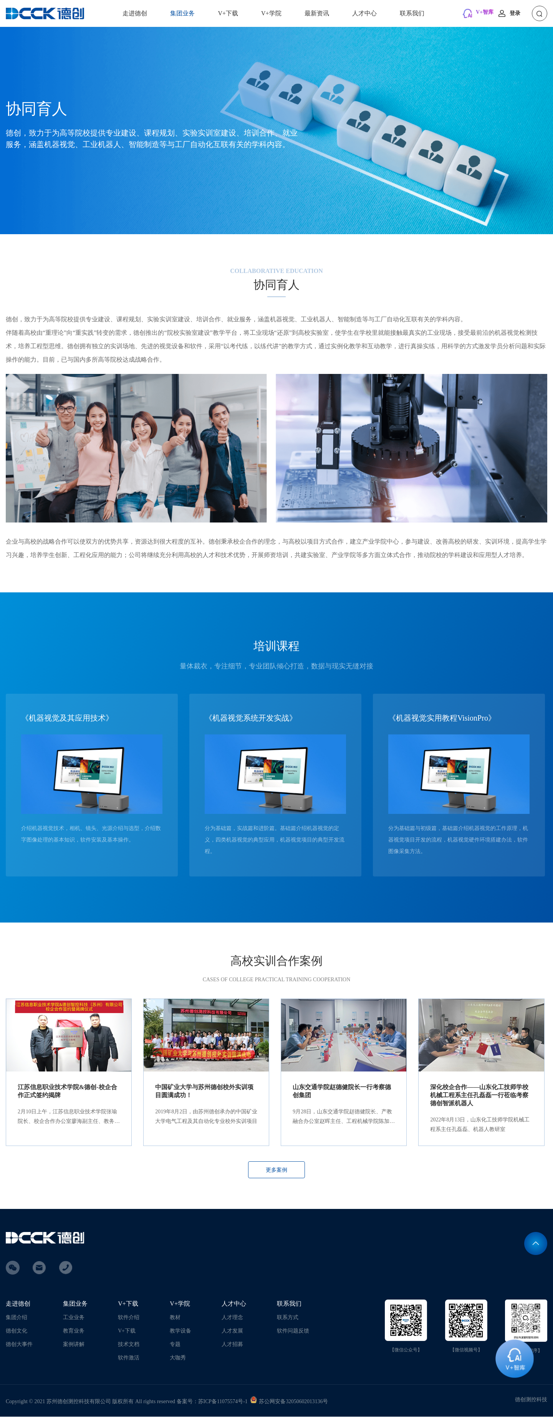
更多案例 (276, 1170)
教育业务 (73, 1331)
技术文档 (128, 1345)
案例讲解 (73, 1345)
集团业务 (182, 13)
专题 (175, 1345)
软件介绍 (128, 1318)
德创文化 (16, 1331)
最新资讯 (317, 13)
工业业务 (73, 1318)
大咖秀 (178, 1358)
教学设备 (180, 1331)
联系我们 (412, 13)
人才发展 (232, 1331)
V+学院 (271, 13)
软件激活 (128, 1358)
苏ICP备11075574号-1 (223, 1402)
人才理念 (232, 1318)
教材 (175, 1318)
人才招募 (232, 1345)
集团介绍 (16, 1318)
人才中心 (364, 13)
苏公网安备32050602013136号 (293, 1402)
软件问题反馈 (293, 1331)
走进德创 (135, 13)
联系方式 (287, 1318)
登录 (515, 13)
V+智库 (484, 12)
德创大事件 (19, 1345)
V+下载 (228, 13)
